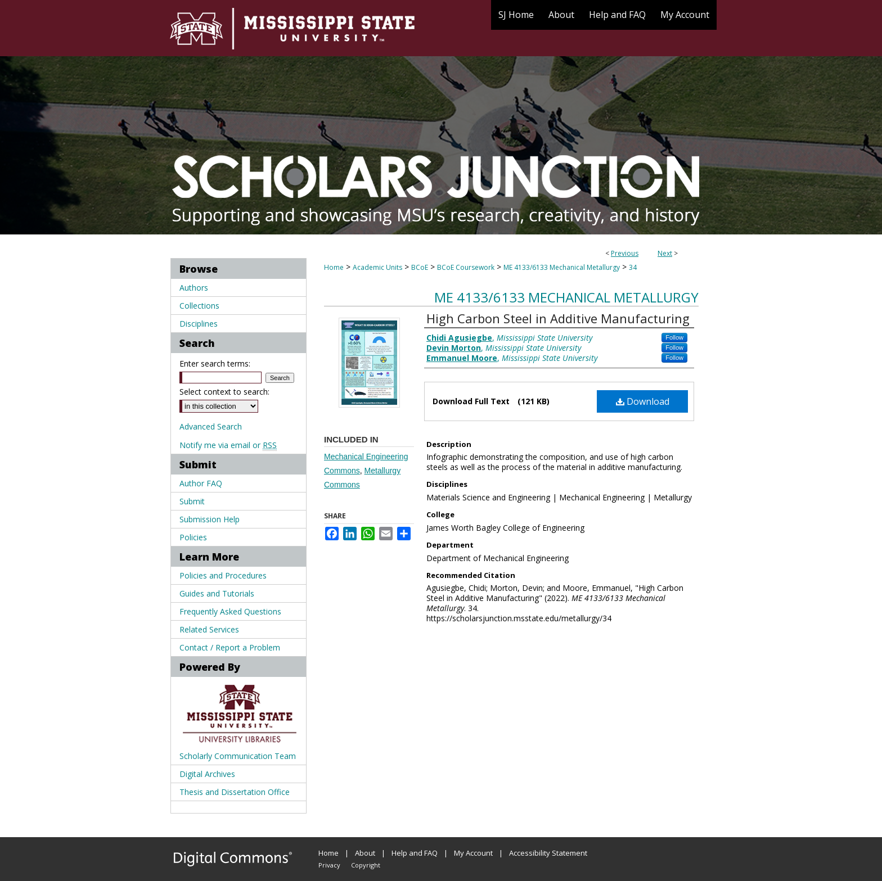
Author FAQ (200, 483)
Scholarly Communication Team (237, 756)
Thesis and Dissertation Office (234, 792)
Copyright (365, 865)
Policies (193, 537)
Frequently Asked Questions (230, 611)
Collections (199, 305)
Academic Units (377, 267)
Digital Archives (207, 774)
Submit (192, 501)
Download (642, 401)
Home (334, 267)
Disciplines (198, 323)
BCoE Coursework (465, 267)
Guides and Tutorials (216, 593)
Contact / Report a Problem (229, 647)
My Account (473, 853)
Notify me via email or (228, 445)
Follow (674, 337)
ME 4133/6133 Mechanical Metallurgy (561, 267)
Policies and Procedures (223, 575)
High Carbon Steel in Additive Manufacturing (558, 318)
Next (665, 253)
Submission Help (209, 519)
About (365, 853)
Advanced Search (210, 426)
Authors (193, 287)
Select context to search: (224, 391)
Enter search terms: (214, 363)
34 (633, 267)
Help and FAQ (415, 853)
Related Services (209, 629)
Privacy (329, 865)
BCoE (419, 267)
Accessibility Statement (548, 853)
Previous (624, 253)
